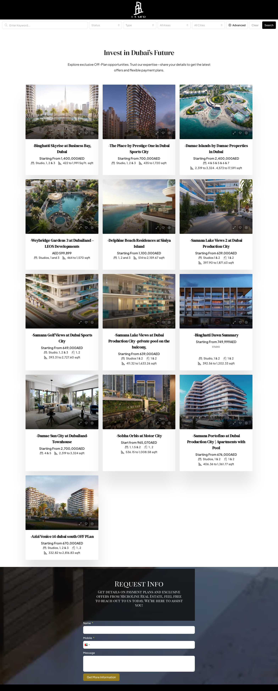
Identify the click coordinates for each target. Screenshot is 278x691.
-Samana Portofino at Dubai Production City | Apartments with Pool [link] (216, 441)
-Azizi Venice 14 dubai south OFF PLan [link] (62, 536)
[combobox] (105, 25)
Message (89, 652)
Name (87, 623)
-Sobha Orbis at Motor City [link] (139, 435)
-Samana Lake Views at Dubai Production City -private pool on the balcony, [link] (139, 341)
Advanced (237, 25)
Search (269, 25)
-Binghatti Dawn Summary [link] (216, 335)
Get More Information (101, 677)
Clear (255, 25)
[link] (62, 112)
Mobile (87, 637)
